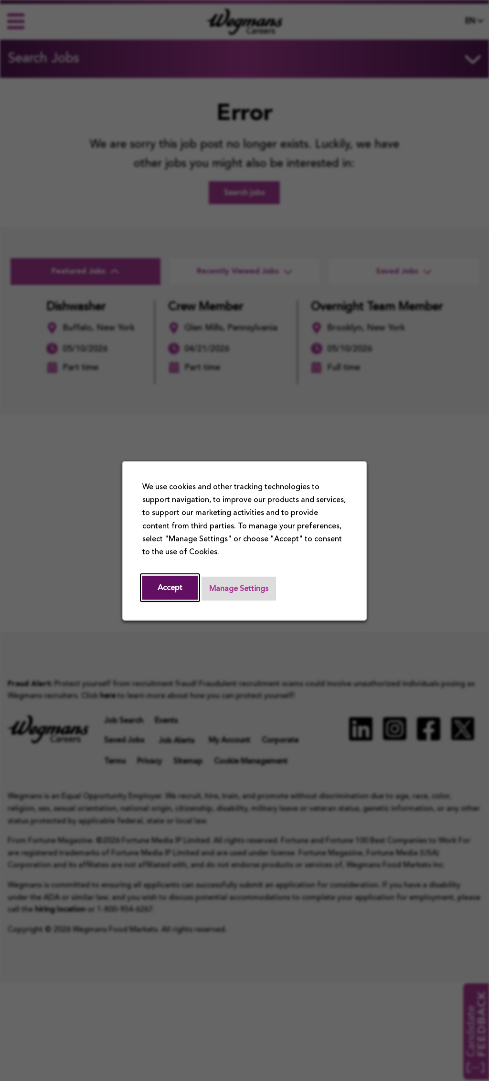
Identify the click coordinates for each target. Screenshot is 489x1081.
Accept (170, 588)
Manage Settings (238, 589)
